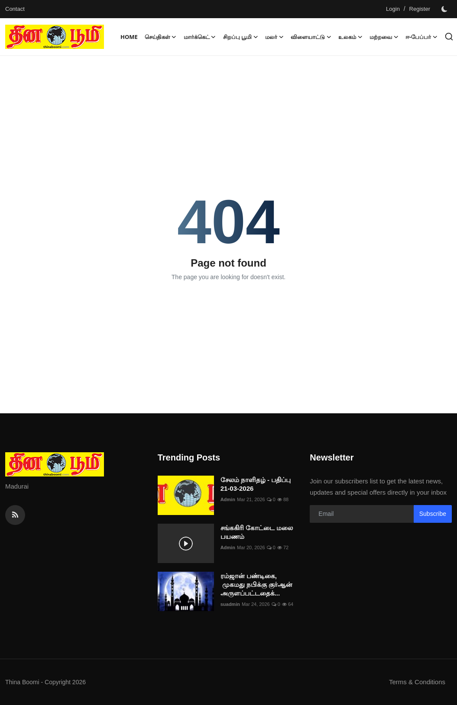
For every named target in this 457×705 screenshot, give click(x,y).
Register (419, 9)
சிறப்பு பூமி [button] (240, 37)
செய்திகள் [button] (161, 37)
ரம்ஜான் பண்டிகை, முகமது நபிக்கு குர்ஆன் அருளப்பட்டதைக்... (256, 584)
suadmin (230, 604)
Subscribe (432, 513)
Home (129, 37)
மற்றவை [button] (384, 37)
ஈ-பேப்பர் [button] (421, 37)
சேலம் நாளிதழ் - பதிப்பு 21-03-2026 (255, 484)
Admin (227, 499)
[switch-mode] (445, 9)
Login (393, 9)
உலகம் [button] (350, 37)
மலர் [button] (274, 37)
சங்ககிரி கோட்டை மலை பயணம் (256, 532)
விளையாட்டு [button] (311, 37)
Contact (15, 9)
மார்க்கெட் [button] (200, 37)
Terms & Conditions (417, 682)
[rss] (15, 515)
